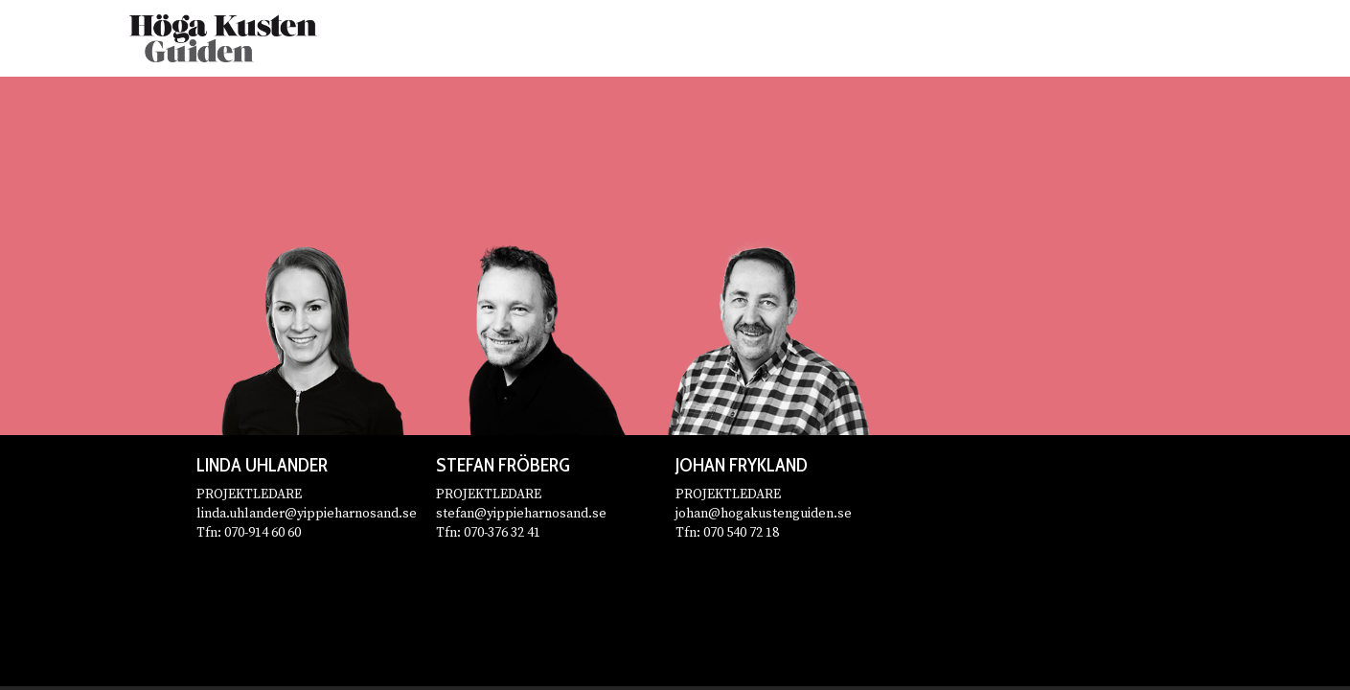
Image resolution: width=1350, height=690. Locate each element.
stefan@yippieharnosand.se (521, 513)
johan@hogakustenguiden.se (763, 513)
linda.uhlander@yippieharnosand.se (306, 513)
